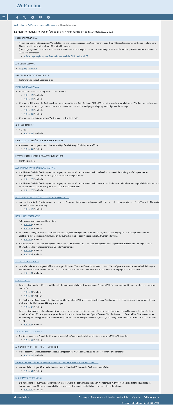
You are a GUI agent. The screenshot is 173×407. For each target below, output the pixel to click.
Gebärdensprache (151, 397)
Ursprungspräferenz (28, 68)
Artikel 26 (28, 179)
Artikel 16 (28, 98)
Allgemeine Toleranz (27, 261)
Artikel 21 (28, 113)
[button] (4, 17)
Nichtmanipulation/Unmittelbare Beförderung (42, 197)
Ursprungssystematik (27, 216)
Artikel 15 (28, 94)
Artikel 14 (28, 370)
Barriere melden (115, 397)
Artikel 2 (28, 224)
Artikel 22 (28, 148)
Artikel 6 (28, 239)
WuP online (28, 5)
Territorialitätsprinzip (28, 331)
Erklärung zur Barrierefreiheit (92, 397)
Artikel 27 (28, 306)
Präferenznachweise (27, 86)
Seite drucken (21, 397)
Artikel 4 (28, 228)
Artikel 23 (28, 133)
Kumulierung (22, 280)
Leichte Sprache (133, 397)
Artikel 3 (28, 295)
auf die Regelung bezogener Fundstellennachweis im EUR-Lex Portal (54, 56)
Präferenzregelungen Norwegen (42, 25)
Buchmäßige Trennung (28, 378)
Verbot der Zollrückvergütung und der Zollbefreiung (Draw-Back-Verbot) (57, 362)
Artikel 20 (28, 389)
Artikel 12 (28, 208)
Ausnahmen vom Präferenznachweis (36, 167)
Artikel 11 (28, 339)
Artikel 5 (28, 254)
